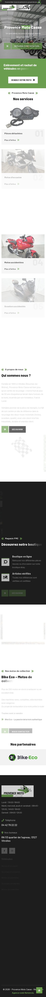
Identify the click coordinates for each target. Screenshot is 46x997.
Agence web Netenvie (23, 993)
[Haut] (39, 990)
